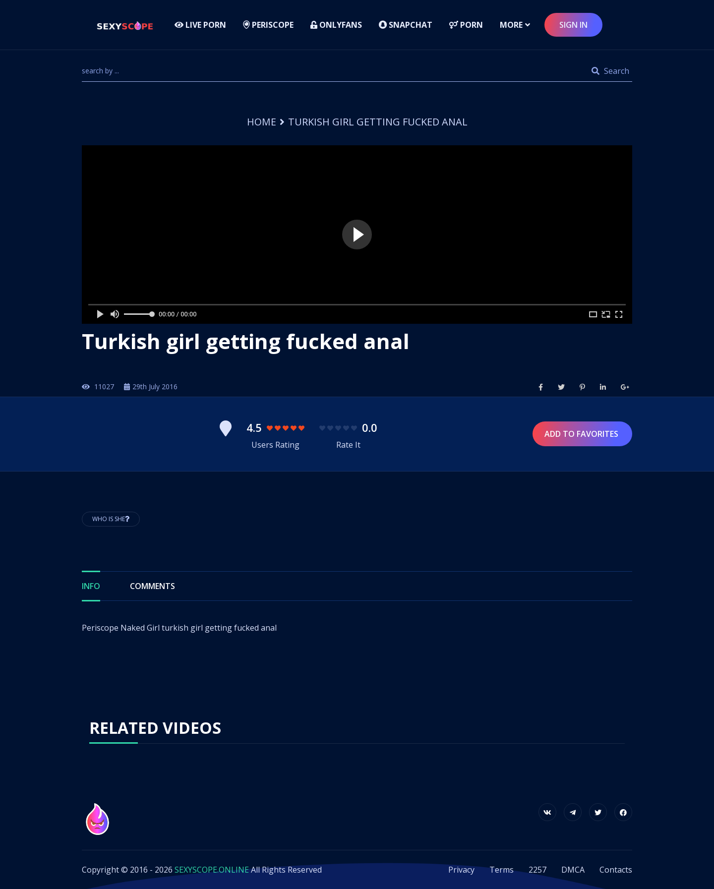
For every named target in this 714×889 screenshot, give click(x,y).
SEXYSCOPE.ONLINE (212, 869)
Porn (466, 24)
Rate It (348, 444)
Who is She (110, 519)
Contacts (615, 869)
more (511, 24)
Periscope (268, 24)
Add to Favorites (582, 433)
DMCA (573, 869)
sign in (573, 24)
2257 (537, 869)
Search (610, 70)
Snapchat (405, 24)
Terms (501, 869)
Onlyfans (336, 24)
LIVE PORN (200, 24)
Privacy (461, 869)
